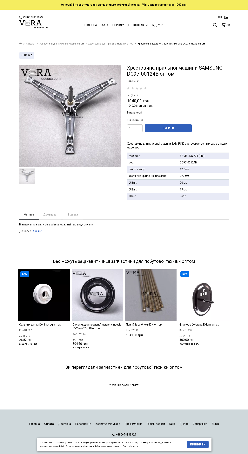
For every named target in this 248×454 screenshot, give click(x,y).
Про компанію (133, 423)
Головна (34, 423)
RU (220, 17)
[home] (20, 43)
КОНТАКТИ (140, 25)
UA (226, 17)
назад (26, 55)
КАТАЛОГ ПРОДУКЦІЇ (115, 25)
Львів (215, 423)
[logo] (33, 24)
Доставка (50, 214)
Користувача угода (108, 423)
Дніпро (184, 423)
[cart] (223, 25)
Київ (172, 423)
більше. (38, 231)
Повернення (83, 423)
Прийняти (197, 444)
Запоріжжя (200, 423)
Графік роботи (156, 423)
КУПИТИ (168, 128)
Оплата (29, 214)
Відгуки (73, 214)
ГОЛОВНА (90, 25)
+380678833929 (31, 17)
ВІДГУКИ (157, 25)
